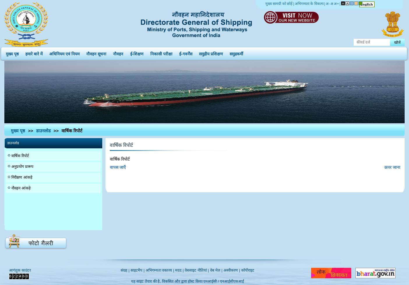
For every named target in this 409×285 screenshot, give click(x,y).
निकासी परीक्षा (161, 53)
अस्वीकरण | (231, 270)
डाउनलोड (43, 130)
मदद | (179, 270)
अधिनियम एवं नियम (64, 53)
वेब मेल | (216, 270)
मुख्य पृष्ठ (12, 53)
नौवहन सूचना (96, 53)
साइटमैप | (137, 270)
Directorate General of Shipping (197, 23)
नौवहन (118, 53)
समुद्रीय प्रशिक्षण (211, 53)
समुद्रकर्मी (236, 53)
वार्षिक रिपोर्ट (20, 156)
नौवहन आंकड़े (21, 188)
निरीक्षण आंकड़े (21, 177)
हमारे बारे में (34, 53)
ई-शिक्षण (137, 53)
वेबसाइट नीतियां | (197, 270)
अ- (328, 4)
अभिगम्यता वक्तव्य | (160, 270)
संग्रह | (125, 270)
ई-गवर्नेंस (185, 53)
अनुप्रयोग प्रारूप (22, 166)
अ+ (336, 4)
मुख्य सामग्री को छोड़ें (278, 4)
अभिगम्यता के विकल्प (309, 4)
